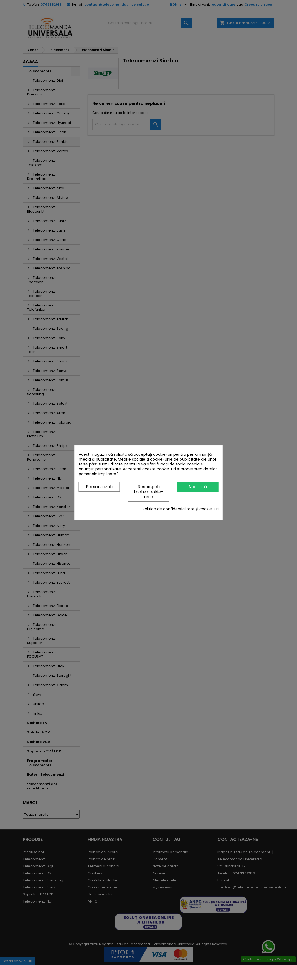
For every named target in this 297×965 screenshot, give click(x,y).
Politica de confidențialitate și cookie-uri (181, 509)
